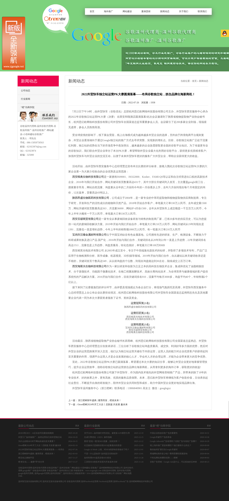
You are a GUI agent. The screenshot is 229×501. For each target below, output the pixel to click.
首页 (92, 11)
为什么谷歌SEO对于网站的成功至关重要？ (37, 441)
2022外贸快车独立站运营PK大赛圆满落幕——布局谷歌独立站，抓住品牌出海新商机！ (41, 450)
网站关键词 (111, 182)
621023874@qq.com (36, 146)
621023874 (31, 151)
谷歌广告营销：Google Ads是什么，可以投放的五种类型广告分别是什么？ (173, 462)
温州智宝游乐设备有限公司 (30, 481)
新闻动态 (164, 11)
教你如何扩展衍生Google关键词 (163, 449)
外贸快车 (102, 111)
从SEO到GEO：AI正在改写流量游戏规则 (36, 433)
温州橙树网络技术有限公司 (141, 481)
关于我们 (183, 11)
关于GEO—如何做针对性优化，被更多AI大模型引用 (107, 433)
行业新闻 (25, 99)
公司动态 (25, 90)
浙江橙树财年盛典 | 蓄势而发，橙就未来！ (99, 400)
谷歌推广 (119, 473)
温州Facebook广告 (121, 481)
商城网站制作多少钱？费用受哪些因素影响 (169, 453)
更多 (77, 425)
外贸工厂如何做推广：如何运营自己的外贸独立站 (40, 437)
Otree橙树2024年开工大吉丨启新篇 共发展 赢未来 (103, 404)
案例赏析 (146, 11)
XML (20, 476)
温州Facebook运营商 (90, 481)
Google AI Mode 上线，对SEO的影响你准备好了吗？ (106, 449)
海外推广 (108, 11)
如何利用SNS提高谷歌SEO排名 (97, 458)
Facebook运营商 (106, 481)
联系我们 (202, 11)
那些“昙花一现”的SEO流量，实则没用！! (102, 441)
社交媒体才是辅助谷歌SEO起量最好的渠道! (103, 445)
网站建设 (127, 11)
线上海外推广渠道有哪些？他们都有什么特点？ (170, 445)
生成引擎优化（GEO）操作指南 (98, 437)
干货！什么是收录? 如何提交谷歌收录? (101, 453)
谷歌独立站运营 (88, 116)
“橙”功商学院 (27, 107)
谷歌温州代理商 (74, 481)
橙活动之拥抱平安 (26, 458)
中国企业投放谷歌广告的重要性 (164, 433)
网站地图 (128, 473)
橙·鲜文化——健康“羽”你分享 (31, 462)
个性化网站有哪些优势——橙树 (164, 458)
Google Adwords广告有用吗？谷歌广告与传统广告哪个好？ (173, 441)
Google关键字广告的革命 (161, 437)
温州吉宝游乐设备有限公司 (54, 481)
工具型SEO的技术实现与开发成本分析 (101, 462)
